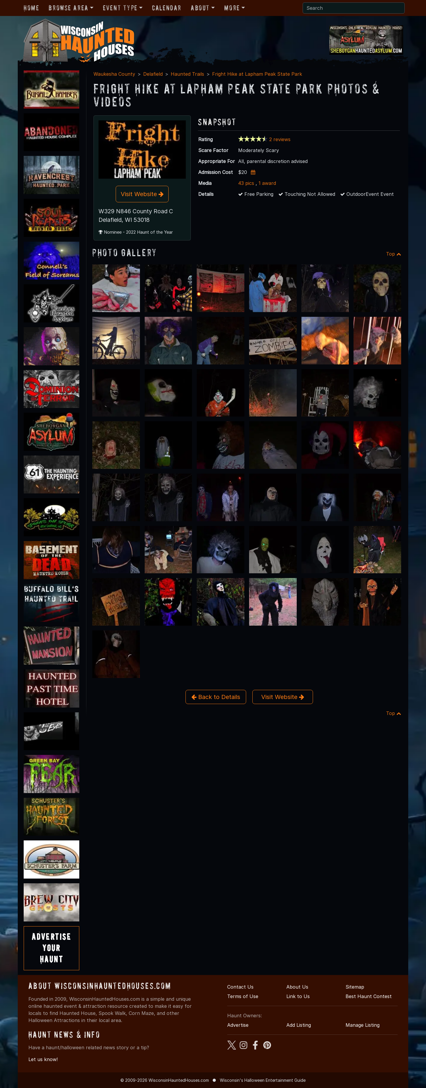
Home (31, 8)
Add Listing (298, 1025)
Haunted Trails (187, 74)
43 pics (246, 183)
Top (393, 254)
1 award (267, 183)
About (200, 8)
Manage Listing (363, 1025)
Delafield (153, 74)
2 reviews (280, 139)
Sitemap (355, 987)
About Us (297, 987)
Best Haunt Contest (369, 996)
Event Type (120, 8)
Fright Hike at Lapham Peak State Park (257, 74)
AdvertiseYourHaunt (51, 948)
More (232, 8)
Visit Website (142, 194)
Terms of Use (242, 996)
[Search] (354, 8)
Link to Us (298, 996)
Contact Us (240, 987)
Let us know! (43, 1059)
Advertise (237, 1025)
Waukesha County (114, 74)
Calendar (166, 8)
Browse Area (68, 8)
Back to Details (215, 696)
